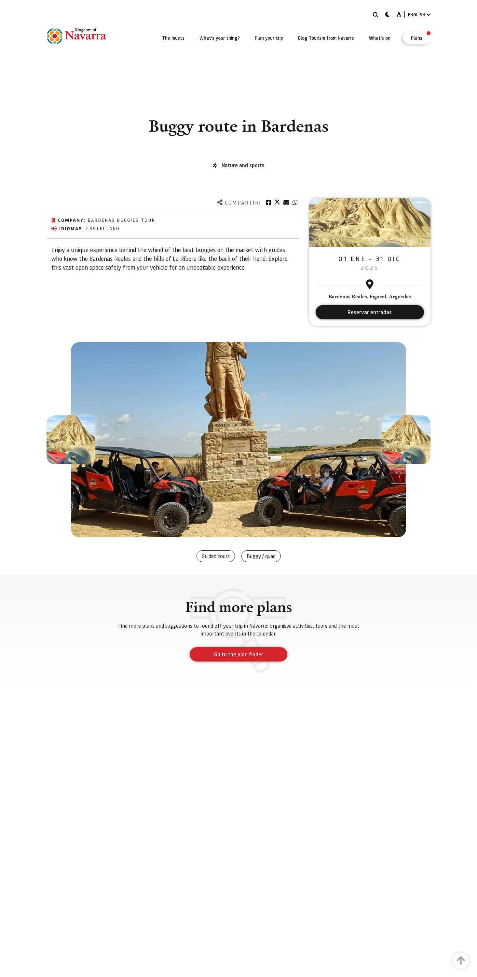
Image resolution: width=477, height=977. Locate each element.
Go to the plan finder (238, 654)
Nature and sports (243, 165)
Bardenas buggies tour (121, 220)
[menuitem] (173, 37)
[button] (71, 439)
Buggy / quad (261, 556)
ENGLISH (419, 14)
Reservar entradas (370, 312)
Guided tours (216, 556)
